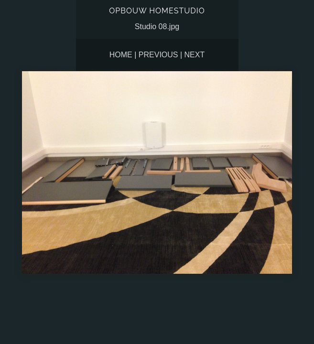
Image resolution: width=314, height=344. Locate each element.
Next (194, 55)
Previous (158, 55)
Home (120, 55)
